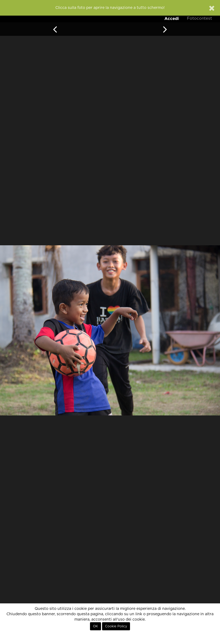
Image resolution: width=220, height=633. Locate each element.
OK (95, 626)
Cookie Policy (116, 626)
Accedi (171, 18)
